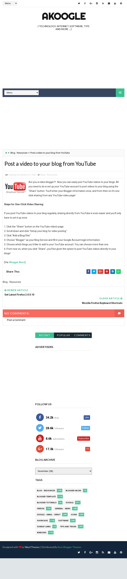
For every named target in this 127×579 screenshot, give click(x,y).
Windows (41, 532)
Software (63, 520)
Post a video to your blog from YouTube (50, 163)
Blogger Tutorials (47, 502)
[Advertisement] (49, 124)
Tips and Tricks (68, 526)
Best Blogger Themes (69, 546)
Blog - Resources (18, 153)
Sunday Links (44, 526)
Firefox (40, 508)
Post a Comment (16, 320)
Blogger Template (46, 496)
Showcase (42, 520)
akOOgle (63, 16)
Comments (82, 335)
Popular (63, 335)
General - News (62, 508)
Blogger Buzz (17, 262)
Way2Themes (32, 546)
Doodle (69, 502)
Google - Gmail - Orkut (48, 514)
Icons (74, 514)
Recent (44, 335)
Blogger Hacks (73, 490)
